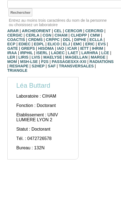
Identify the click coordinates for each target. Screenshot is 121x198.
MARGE (98, 57)
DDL (67, 39)
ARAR (13, 31)
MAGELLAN (76, 57)
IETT (84, 48)
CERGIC (15, 35)
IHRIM (97, 48)
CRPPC (53, 39)
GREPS (28, 48)
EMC (77, 44)
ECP (11, 44)
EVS (102, 44)
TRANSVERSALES (76, 66)
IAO (60, 48)
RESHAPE (18, 66)
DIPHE (80, 39)
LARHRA (89, 53)
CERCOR (73, 31)
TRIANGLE (17, 70)
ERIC (89, 44)
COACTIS (16, 39)
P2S (44, 61)
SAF (52, 66)
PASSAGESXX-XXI (69, 61)
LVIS (36, 57)
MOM (12, 61)
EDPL (39, 44)
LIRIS (23, 57)
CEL (58, 31)
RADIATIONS (102, 61)
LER (11, 57)
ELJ (66, 44)
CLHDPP (79, 35)
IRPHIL (26, 53)
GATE (12, 48)
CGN (47, 35)
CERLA (32, 35)
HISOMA (46, 48)
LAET (73, 53)
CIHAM (60, 35)
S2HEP (38, 66)
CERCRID (94, 31)
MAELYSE (52, 57)
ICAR (72, 48)
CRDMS (35, 39)
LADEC (58, 53)
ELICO (54, 44)
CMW (95, 35)
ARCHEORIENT (36, 31)
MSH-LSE (29, 61)
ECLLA (96, 39)
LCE (105, 53)
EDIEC (25, 44)
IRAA (12, 53)
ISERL (42, 53)
